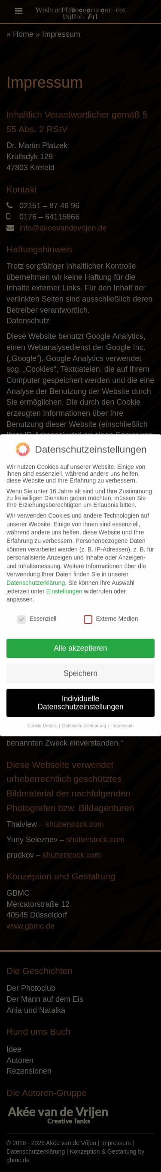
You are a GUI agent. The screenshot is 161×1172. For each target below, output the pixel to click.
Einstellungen (64, 585)
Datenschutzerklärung (35, 577)
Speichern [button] (80, 667)
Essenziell (36, 613)
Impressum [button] (122, 720)
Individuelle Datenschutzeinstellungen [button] (80, 697)
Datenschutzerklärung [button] (84, 720)
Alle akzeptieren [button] (80, 642)
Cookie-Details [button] (42, 720)
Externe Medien (111, 613)
